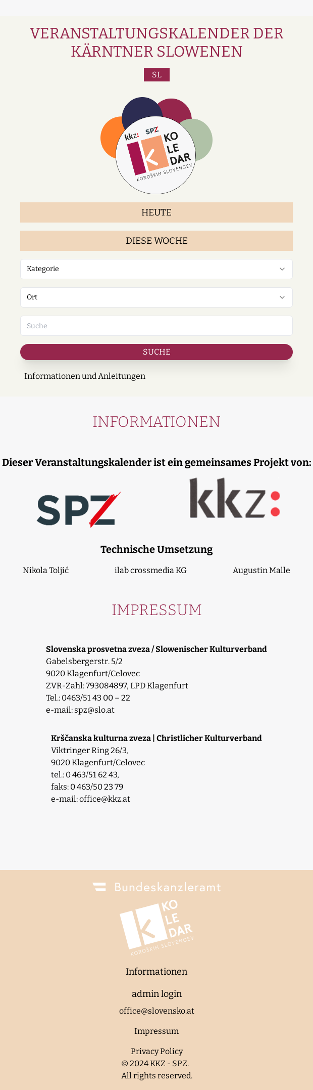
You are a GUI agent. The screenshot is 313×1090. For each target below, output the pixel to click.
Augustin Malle (261, 570)
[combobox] (156, 269)
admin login (157, 993)
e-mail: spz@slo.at (80, 710)
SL (157, 74)
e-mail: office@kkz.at (90, 799)
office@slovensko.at (156, 1011)
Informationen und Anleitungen (84, 376)
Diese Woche (157, 240)
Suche (157, 352)
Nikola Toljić (46, 570)
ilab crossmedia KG (151, 570)
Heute (156, 212)
